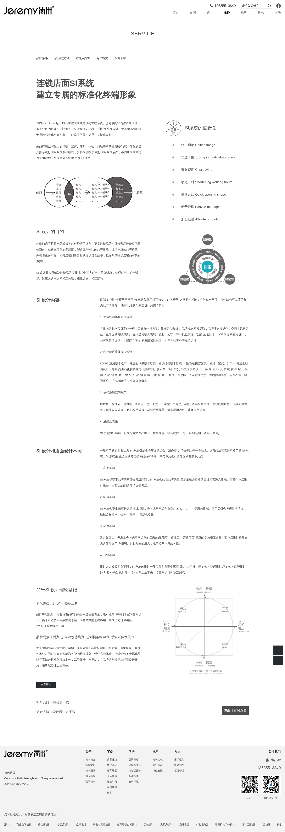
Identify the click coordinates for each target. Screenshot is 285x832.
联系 (261, 12)
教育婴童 (112, 771)
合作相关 (102, 58)
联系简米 (90, 782)
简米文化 (90, 765)
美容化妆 (112, 759)
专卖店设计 (73, 824)
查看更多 (46, 684)
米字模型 (179, 759)
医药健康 (112, 776)
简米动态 (158, 759)
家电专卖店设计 (112, 824)
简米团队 (90, 771)
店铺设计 (159, 824)
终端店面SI (83, 58)
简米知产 (179, 765)
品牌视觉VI (62, 58)
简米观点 (158, 765)
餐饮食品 (112, 765)
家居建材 (112, 787)
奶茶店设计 (14, 824)
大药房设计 (176, 824)
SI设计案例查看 (235, 710)
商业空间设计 (34, 824)
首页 (176, 12)
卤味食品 (195, 824)
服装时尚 (112, 782)
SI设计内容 (212, 824)
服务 (227, 12)
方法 (278, 12)
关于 (210, 12)
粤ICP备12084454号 (16, 784)
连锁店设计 (54, 824)
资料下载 (120, 58)
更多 (109, 793)
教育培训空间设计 (137, 824)
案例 (193, 12)
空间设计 (92, 824)
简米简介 (90, 759)
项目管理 (179, 771)
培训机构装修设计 (235, 824)
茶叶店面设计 (259, 824)
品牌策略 (42, 58)
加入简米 (90, 776)
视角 (244, 12)
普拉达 (277, 824)
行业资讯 (158, 771)
